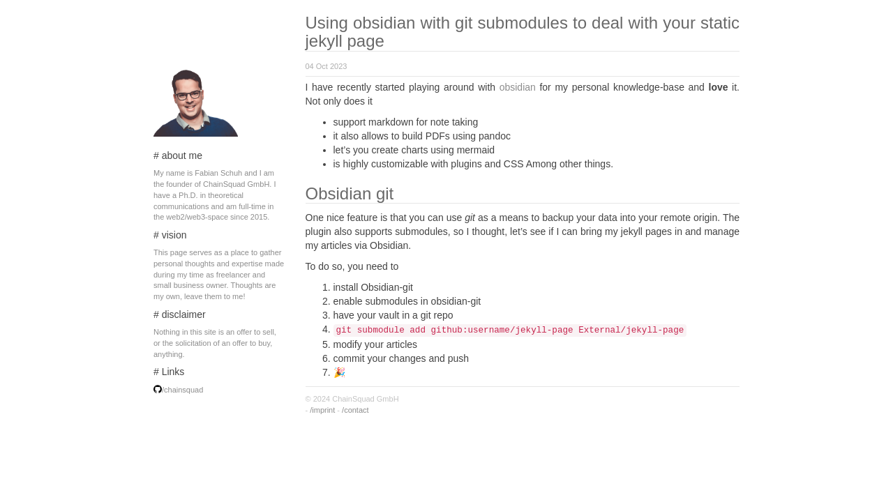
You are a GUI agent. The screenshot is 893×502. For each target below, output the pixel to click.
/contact (355, 410)
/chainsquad (182, 390)
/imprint (322, 410)
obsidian (518, 87)
